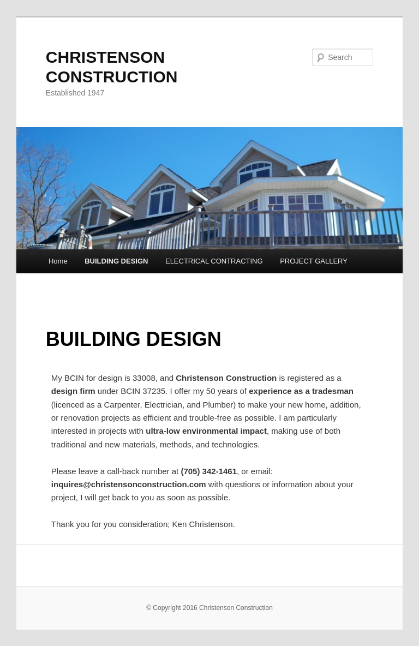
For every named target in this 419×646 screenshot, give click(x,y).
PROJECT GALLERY (314, 261)
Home (58, 261)
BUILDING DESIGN (116, 261)
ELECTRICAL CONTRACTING (214, 261)
